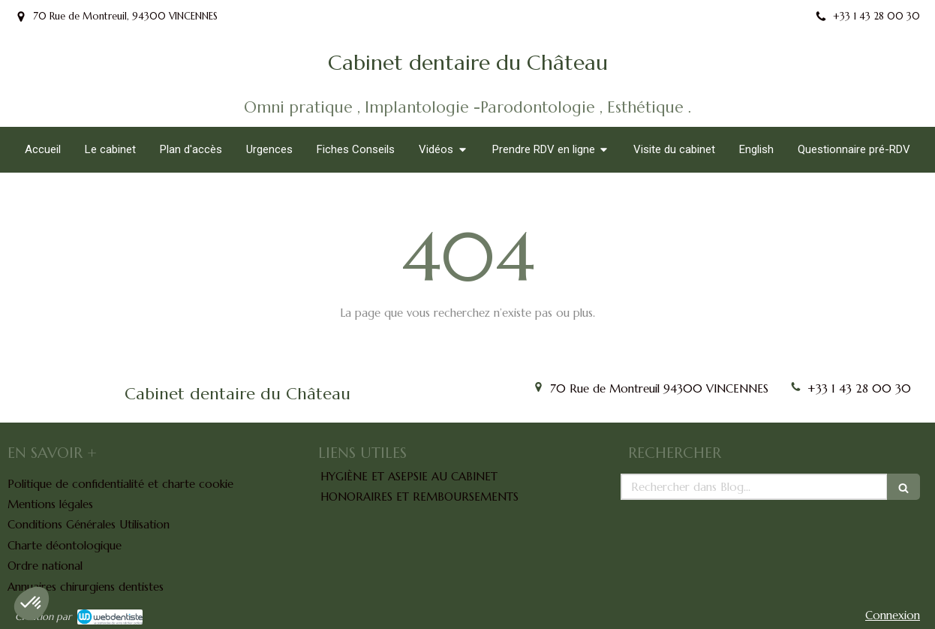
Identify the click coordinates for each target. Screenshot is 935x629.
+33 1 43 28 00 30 (859, 388)
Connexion (892, 615)
